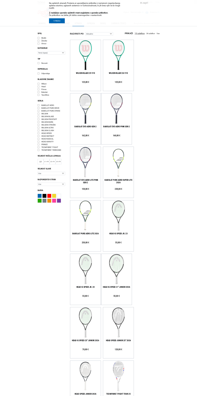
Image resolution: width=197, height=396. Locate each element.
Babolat (44, 92)
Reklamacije (72, 365)
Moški (43, 38)
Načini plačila (73, 371)
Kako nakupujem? (75, 348)
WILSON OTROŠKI (48, 125)
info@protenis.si (144, 378)
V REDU (56, 21)
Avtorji (157, 393)
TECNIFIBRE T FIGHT (49, 147)
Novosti (44, 63)
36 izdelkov (150, 33)
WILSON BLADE (47, 116)
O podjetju (104, 348)
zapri (144, 2)
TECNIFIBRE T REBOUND (51, 150)
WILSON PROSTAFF (49, 119)
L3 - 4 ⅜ (58, 161)
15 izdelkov (140, 33)
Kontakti (103, 355)
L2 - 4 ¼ (52, 161)
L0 (41, 162)
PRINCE (44, 144)
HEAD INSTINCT (47, 136)
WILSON (44, 114)
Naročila (71, 358)
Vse (158, 33)
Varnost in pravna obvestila (75, 393)
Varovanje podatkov (76, 375)
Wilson (44, 84)
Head (43, 87)
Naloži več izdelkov (115, 311)
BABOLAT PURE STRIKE (50, 111)
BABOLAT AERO (47, 105)
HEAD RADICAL (47, 139)
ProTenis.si (135, 385)
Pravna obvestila (74, 378)
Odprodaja (45, 73)
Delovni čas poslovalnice (109, 358)
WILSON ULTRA (47, 128)
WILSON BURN (47, 122)
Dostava (71, 351)
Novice (102, 371)
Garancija (72, 361)
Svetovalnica (105, 375)
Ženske (44, 41)
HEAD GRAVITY (47, 142)
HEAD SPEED (46, 133)
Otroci (43, 44)
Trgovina (103, 351)
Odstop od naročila (75, 368)
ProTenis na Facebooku (51, 361)
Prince (43, 89)
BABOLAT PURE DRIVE (50, 108)
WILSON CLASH (47, 130)
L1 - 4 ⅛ (46, 161)
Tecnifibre (45, 95)
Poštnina (71, 355)
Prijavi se (44, 354)
